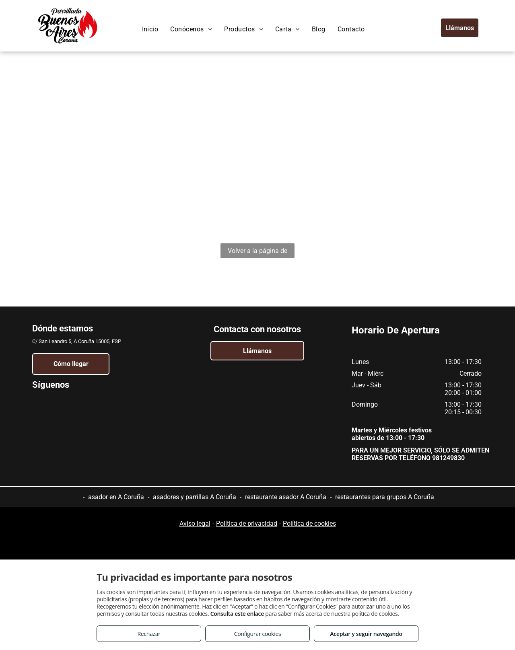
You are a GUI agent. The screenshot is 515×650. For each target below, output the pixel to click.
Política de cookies (309, 523)
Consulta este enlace (237, 613)
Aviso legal (194, 523)
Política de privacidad (246, 523)
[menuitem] (150, 29)
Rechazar (148, 634)
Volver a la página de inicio (257, 252)
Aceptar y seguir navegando (366, 634)
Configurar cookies (257, 634)
